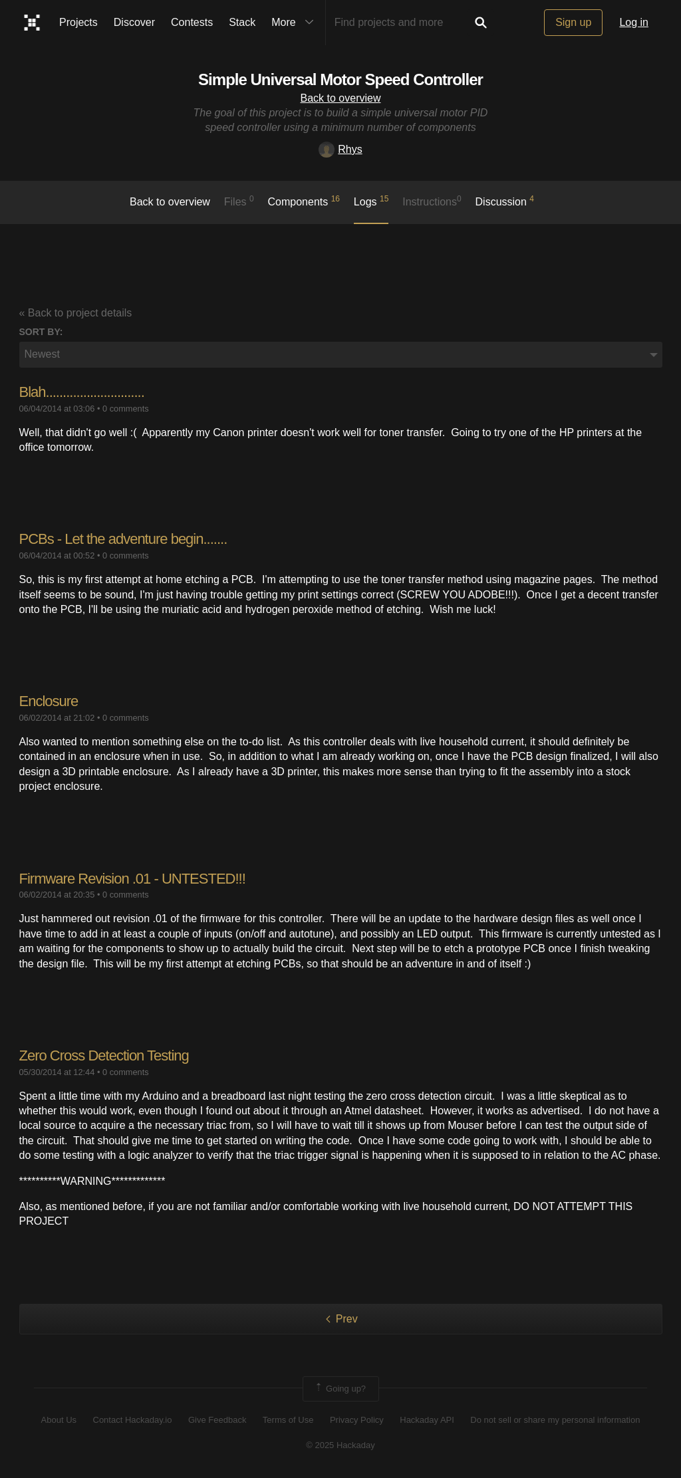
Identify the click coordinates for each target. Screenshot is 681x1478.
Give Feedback (217, 1420)
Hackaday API (427, 1420)
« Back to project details (75, 312)
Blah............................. (81, 392)
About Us (58, 1420)
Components (304, 200)
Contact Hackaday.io (132, 1420)
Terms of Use (288, 1420)
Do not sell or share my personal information (555, 1420)
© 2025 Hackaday (340, 1445)
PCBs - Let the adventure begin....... (123, 539)
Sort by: (41, 331)
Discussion (505, 200)
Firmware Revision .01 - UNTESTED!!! (132, 878)
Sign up (573, 22)
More (295, 23)
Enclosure (48, 701)
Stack (242, 22)
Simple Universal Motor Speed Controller (340, 79)
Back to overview (341, 98)
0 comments (125, 409)
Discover (134, 22)
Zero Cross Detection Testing (104, 1055)
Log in (633, 22)
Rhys (340, 149)
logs (371, 200)
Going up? (339, 1389)
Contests (192, 22)
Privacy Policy (357, 1420)
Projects (78, 22)
